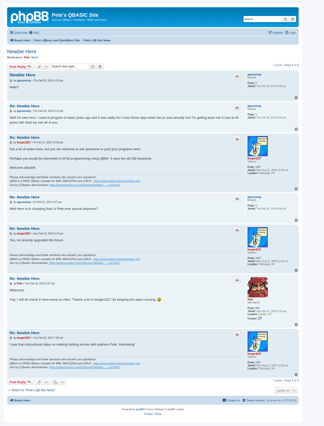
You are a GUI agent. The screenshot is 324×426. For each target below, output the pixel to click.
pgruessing (254, 74)
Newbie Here (21, 51)
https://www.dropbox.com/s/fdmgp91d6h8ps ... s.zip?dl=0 (84, 184)
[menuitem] (34, 33)
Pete (27, 57)
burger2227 (254, 158)
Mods (34, 57)
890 (257, 308)
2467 (258, 167)
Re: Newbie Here (24, 106)
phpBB (140, 409)
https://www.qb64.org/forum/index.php (116, 180)
